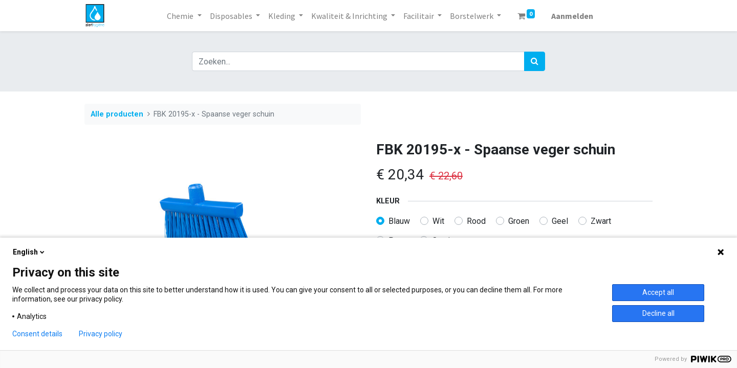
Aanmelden (572, 16)
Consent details (37, 334)
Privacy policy (100, 334)
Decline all (658, 313)
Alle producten (117, 114)
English (29, 252)
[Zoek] (534, 61)
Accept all (658, 292)
